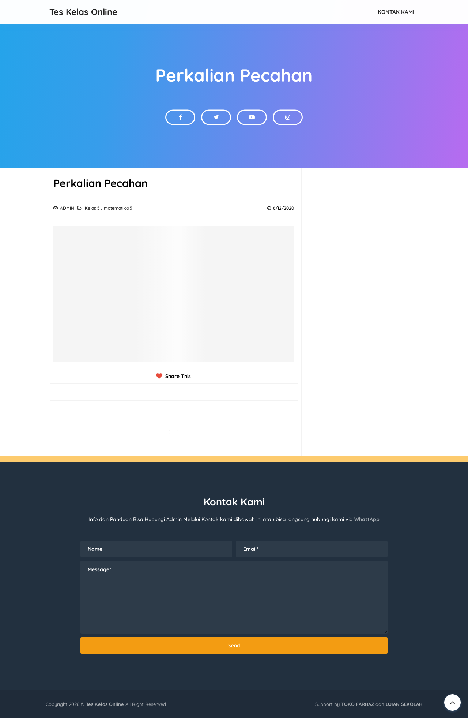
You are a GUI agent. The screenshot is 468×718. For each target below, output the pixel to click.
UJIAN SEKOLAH (404, 704)
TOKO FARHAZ (357, 704)
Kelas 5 (93, 208)
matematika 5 (118, 208)
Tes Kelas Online (105, 704)
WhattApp (367, 519)
